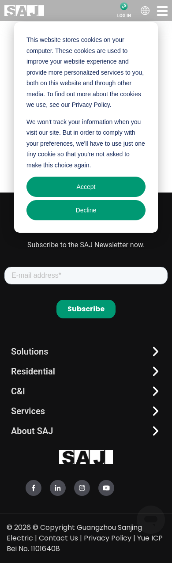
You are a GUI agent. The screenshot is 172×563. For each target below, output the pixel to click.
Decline (86, 210)
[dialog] (86, 127)
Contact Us (58, 538)
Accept (86, 186)
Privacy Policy (107, 538)
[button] (162, 11)
